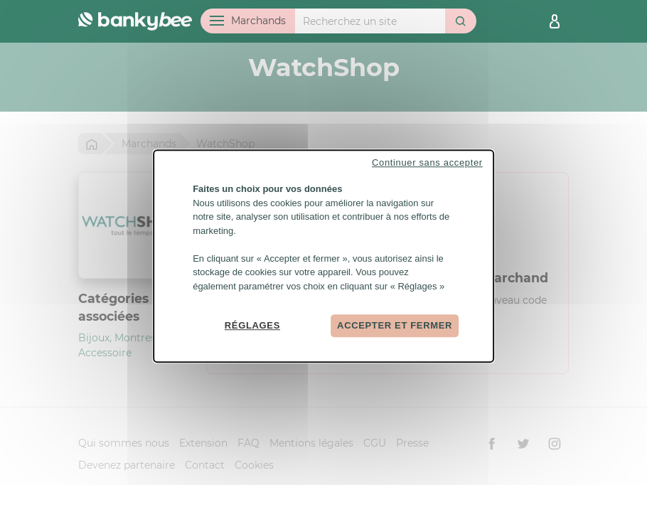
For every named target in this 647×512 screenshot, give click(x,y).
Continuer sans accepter (427, 162)
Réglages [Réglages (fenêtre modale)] (252, 325)
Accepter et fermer (394, 325)
